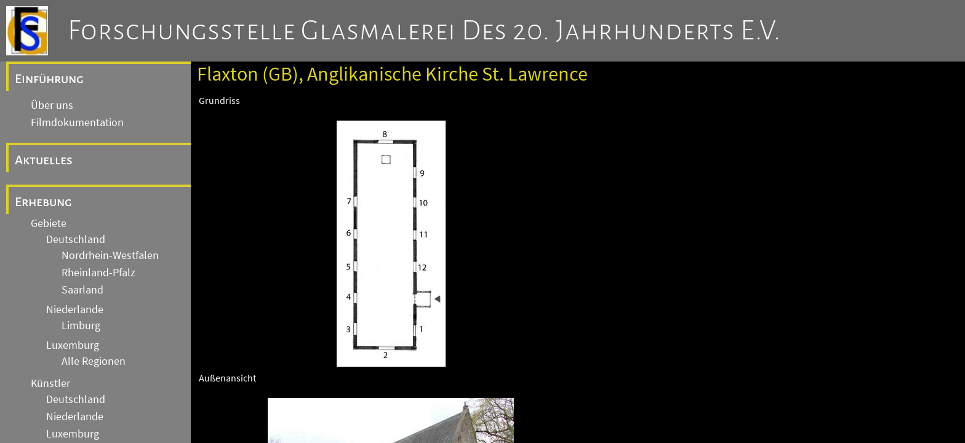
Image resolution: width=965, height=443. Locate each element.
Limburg (81, 325)
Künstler (50, 383)
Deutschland (75, 239)
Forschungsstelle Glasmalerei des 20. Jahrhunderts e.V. (424, 31)
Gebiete (48, 223)
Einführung (49, 79)
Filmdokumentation (77, 122)
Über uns (52, 105)
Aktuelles (44, 160)
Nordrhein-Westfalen (110, 255)
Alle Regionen (94, 361)
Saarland (82, 290)
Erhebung (43, 202)
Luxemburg (72, 345)
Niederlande (74, 309)
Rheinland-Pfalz (98, 272)
